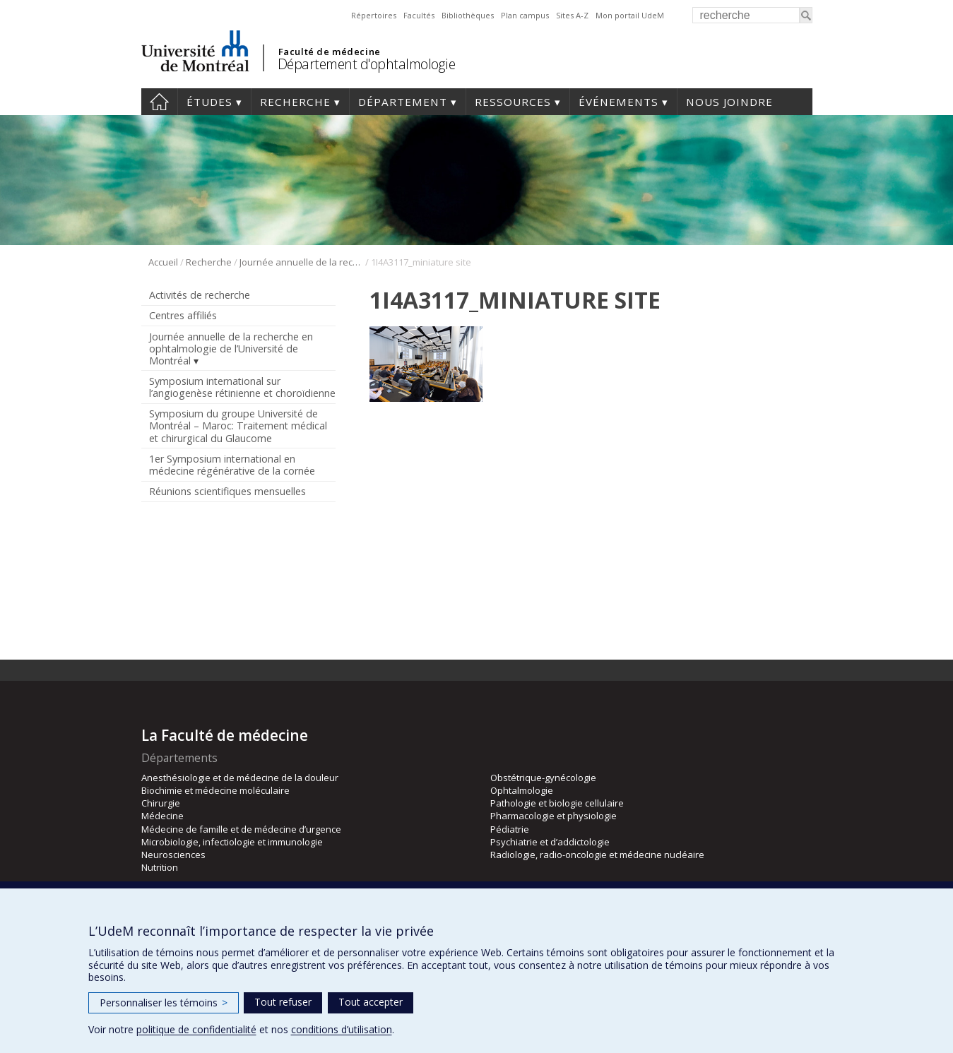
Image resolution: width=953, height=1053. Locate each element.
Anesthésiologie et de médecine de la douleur (239, 777)
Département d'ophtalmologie (367, 63)
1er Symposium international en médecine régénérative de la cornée (232, 464)
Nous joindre (729, 102)
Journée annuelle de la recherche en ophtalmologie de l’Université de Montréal (301, 262)
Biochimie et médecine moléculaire (215, 790)
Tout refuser (283, 1002)
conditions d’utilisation (341, 1029)
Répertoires (373, 15)
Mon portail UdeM (630, 15)
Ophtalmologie (521, 790)
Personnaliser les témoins (163, 1002)
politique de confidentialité (196, 1029)
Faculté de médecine (329, 51)
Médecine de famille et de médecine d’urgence (241, 829)
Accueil (159, 101)
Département (402, 102)
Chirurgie (160, 803)
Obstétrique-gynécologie (543, 777)
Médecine (162, 815)
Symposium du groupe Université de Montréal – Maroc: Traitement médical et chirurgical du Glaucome (238, 425)
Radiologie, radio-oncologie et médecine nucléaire (597, 854)
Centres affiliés (183, 315)
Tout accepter (370, 1002)
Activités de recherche (199, 295)
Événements (618, 102)
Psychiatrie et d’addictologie (550, 841)
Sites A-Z (572, 15)
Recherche (295, 102)
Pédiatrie (509, 829)
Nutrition (159, 867)
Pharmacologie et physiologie (553, 815)
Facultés (418, 15)
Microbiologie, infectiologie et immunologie (232, 841)
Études (209, 102)
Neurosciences (173, 854)
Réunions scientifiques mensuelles (227, 491)
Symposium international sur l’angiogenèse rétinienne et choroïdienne (242, 387)
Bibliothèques (468, 15)
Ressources (513, 102)
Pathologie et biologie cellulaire (557, 803)
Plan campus (525, 15)
